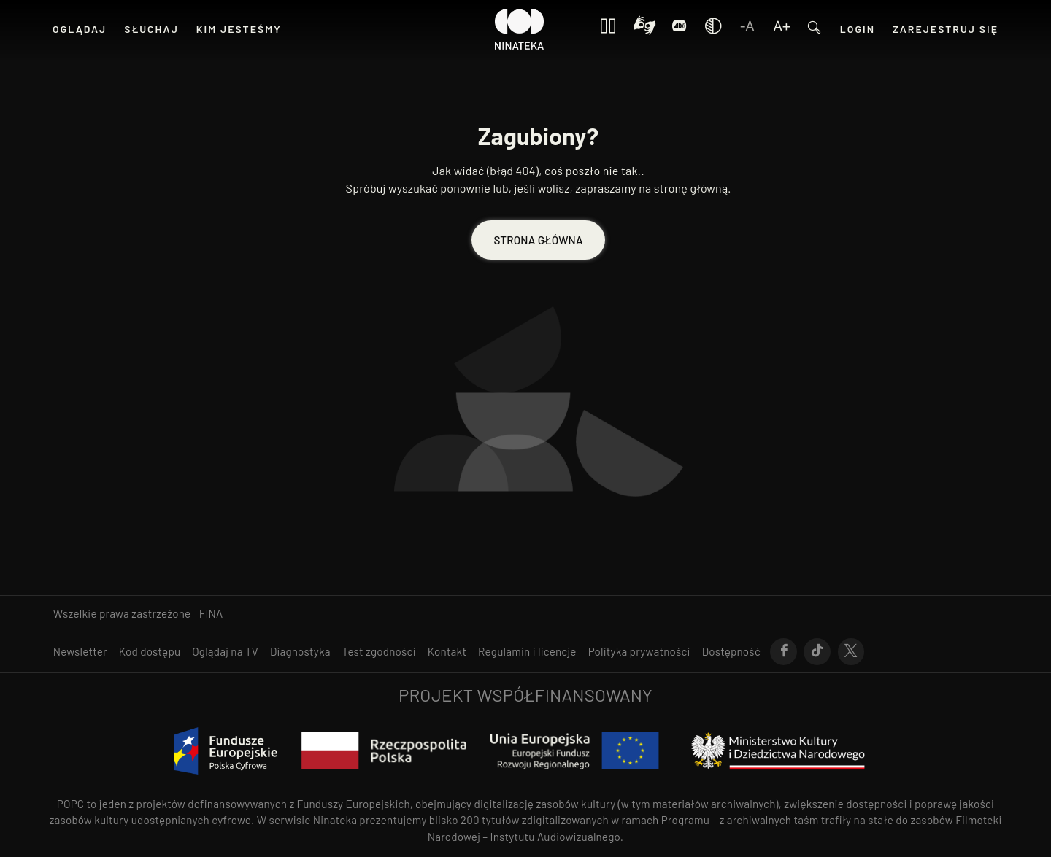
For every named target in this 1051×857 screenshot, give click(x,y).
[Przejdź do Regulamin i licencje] (527, 651)
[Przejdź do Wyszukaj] (814, 29)
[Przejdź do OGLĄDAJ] (79, 29)
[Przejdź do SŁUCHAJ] (151, 29)
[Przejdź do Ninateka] (519, 29)
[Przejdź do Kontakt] (447, 651)
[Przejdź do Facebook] (783, 652)
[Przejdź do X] (851, 652)
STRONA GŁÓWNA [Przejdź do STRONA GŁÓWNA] (537, 240)
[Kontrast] (644, 29)
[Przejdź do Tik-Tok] (817, 652)
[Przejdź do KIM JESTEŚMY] (239, 29)
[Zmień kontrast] (713, 29)
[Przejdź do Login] (857, 29)
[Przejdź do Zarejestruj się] (945, 29)
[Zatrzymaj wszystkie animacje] (608, 29)
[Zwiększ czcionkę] (781, 29)
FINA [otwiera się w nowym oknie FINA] (211, 613)
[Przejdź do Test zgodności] (379, 651)
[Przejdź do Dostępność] (731, 651)
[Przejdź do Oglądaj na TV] (225, 651)
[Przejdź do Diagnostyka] (300, 651)
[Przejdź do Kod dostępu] (150, 651)
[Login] (679, 29)
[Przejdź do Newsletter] (80, 651)
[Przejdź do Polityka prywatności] (639, 651)
